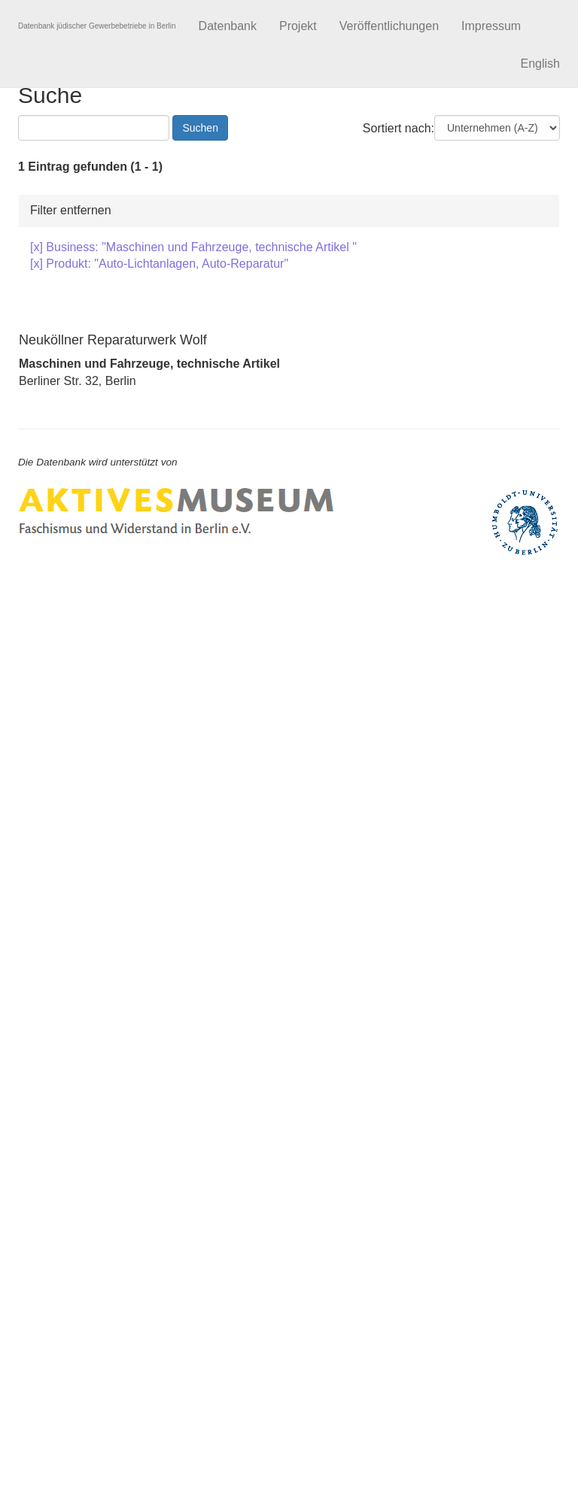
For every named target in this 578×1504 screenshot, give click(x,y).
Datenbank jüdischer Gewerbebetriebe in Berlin (97, 26)
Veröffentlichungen (389, 26)
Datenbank (228, 26)
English (540, 63)
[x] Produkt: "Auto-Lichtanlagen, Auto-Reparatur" (159, 263)
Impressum (491, 26)
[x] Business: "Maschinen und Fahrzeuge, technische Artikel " (193, 247)
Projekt (298, 26)
